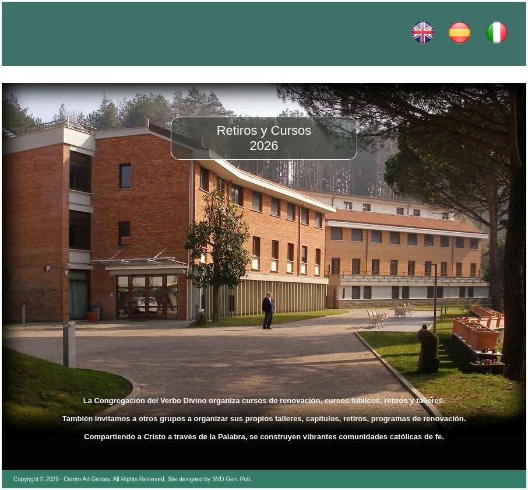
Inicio (54, 75)
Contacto (474, 75)
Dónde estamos (368, 75)
